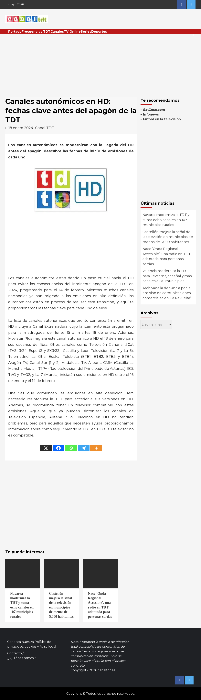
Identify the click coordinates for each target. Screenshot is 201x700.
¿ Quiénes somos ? (21, 658)
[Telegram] (84, 448)
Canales (57, 31)
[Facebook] (58, 448)
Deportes (99, 31)
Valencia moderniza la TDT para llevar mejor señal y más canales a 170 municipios (167, 276)
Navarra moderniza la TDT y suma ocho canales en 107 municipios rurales (166, 220)
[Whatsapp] (71, 448)
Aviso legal (48, 646)
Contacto (14, 653)
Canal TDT (44, 128)
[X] (46, 448)
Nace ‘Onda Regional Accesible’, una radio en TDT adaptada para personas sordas (167, 256)
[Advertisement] (100, 63)
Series (86, 31)
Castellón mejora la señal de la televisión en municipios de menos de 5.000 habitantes (168, 237)
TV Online (72, 31)
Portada (15, 31)
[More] (96, 448)
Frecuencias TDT (36, 31)
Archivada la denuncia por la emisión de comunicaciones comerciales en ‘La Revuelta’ (167, 293)
